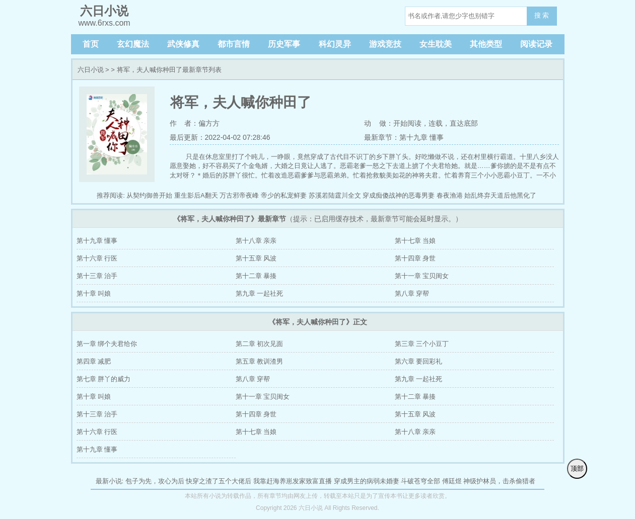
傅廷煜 (452, 481)
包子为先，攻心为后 (154, 481)
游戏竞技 (385, 44)
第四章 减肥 (94, 361)
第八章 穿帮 (412, 293)
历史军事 (284, 44)
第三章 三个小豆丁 (422, 344)
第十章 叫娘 (94, 293)
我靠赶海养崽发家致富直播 (292, 481)
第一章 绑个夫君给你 (107, 344)
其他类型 (486, 44)
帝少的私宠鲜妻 (284, 195)
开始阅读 (407, 123)
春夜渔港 (450, 195)
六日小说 (91, 69)
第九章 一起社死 (260, 293)
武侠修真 (183, 44)
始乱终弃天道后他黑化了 (500, 195)
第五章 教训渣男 (260, 361)
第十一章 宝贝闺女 (422, 276)
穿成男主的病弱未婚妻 (366, 481)
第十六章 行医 (97, 258)
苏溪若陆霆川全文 (335, 195)
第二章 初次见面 (260, 344)
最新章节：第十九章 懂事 (404, 137)
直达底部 (464, 123)
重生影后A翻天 (196, 195)
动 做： (378, 123)
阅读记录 (536, 44)
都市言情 (234, 44)
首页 (91, 44)
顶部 (577, 468)
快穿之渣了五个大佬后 (218, 481)
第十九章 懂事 (97, 240)
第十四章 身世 (415, 258)
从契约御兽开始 (149, 195)
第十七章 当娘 (415, 240)
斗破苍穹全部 (420, 481)
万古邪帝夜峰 (239, 195)
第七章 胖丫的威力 (104, 379)
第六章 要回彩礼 (419, 361)
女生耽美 (435, 44)
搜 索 (541, 15)
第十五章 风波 (256, 258)
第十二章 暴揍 (256, 276)
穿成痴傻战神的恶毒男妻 (399, 195)
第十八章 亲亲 (256, 240)
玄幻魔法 (133, 44)
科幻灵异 (335, 44)
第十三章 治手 (97, 276)
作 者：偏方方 (195, 123)
